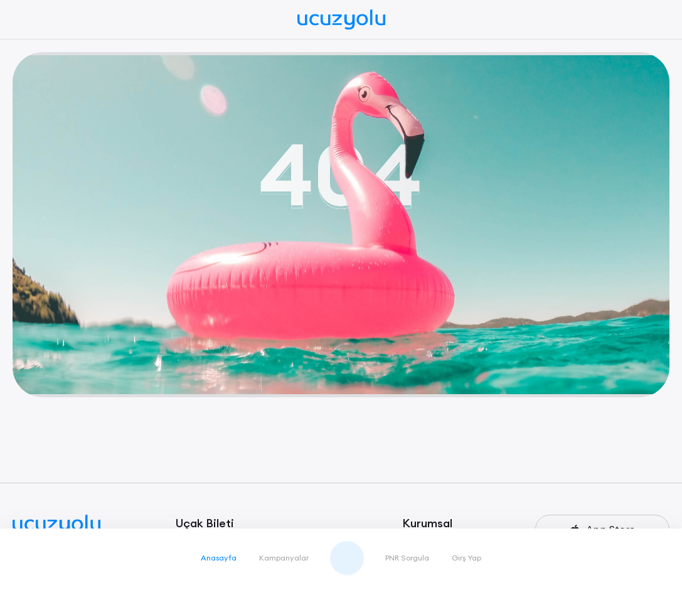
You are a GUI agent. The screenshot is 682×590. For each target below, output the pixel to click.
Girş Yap (466, 557)
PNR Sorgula (407, 557)
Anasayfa (219, 557)
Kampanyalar (284, 557)
